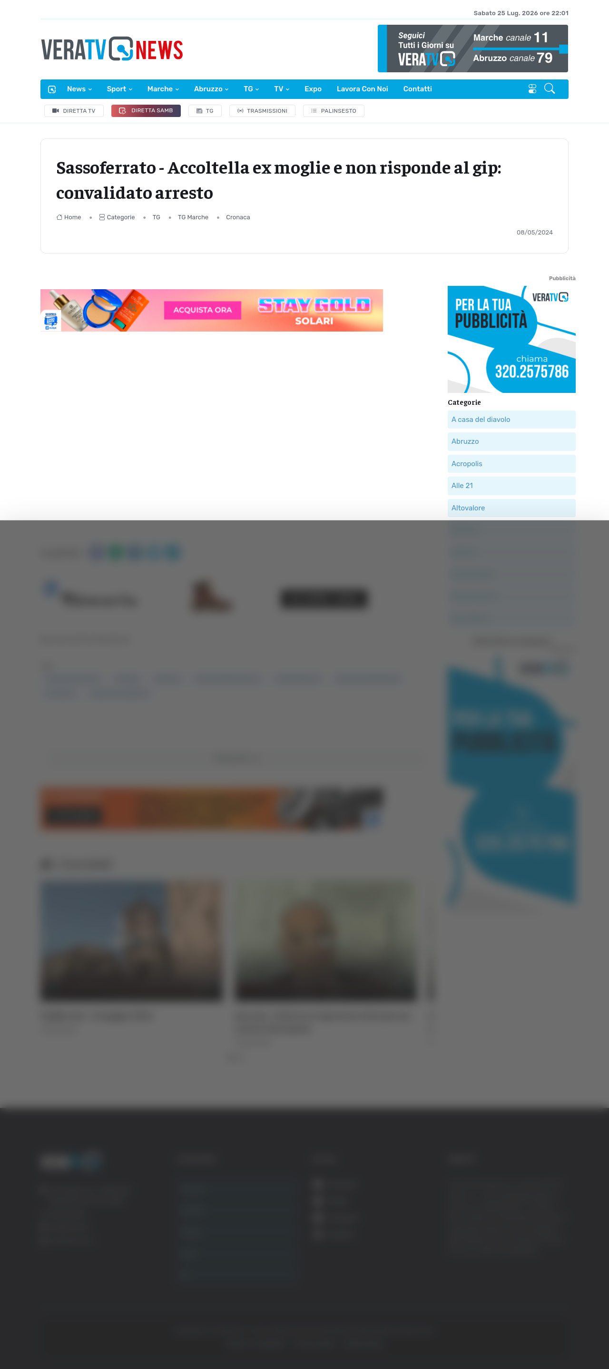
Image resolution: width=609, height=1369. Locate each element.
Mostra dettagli (519, 1335)
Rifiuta (512, 1276)
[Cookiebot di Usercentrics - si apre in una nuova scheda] (80, 1335)
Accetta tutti (512, 1214)
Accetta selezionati (512, 1245)
